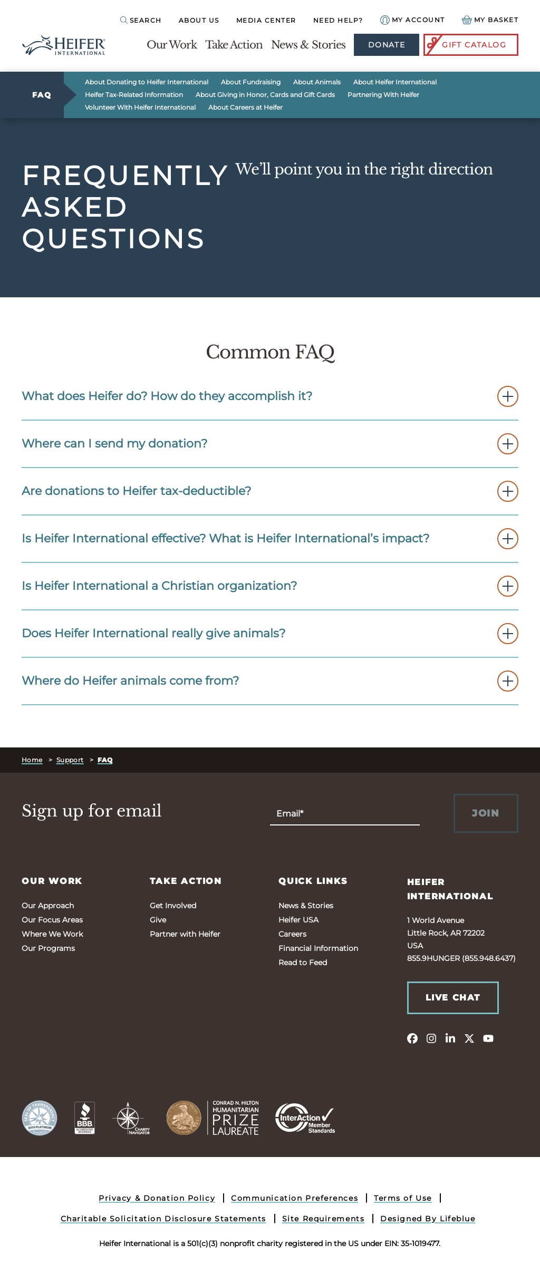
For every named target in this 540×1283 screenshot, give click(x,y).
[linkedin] (450, 1038)
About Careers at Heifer (245, 107)
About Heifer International (395, 82)
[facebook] (412, 1038)
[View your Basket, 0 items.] (490, 19)
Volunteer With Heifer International (140, 107)
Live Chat (453, 998)
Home (32, 760)
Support (70, 760)
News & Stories (308, 44)
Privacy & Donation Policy (157, 1198)
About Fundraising (251, 82)
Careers (292, 934)
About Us (199, 20)
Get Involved (173, 905)
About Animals (317, 82)
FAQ (42, 95)
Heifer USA (298, 920)
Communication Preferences (294, 1198)
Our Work (172, 44)
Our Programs (48, 948)
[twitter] (469, 1038)
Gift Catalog (465, 44)
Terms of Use (403, 1198)
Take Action (234, 44)
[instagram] (431, 1038)
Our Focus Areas (52, 920)
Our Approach (48, 905)
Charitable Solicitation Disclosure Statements (163, 1218)
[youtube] (488, 1038)
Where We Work (52, 934)
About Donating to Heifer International (146, 82)
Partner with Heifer (185, 934)
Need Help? (338, 20)
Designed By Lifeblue (427, 1218)
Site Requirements (323, 1218)
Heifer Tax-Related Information (134, 95)
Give (158, 920)
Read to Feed (302, 962)
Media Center (266, 20)
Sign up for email (92, 811)
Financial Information (318, 948)
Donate (386, 45)
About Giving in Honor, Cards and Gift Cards (265, 95)
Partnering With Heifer (383, 95)
